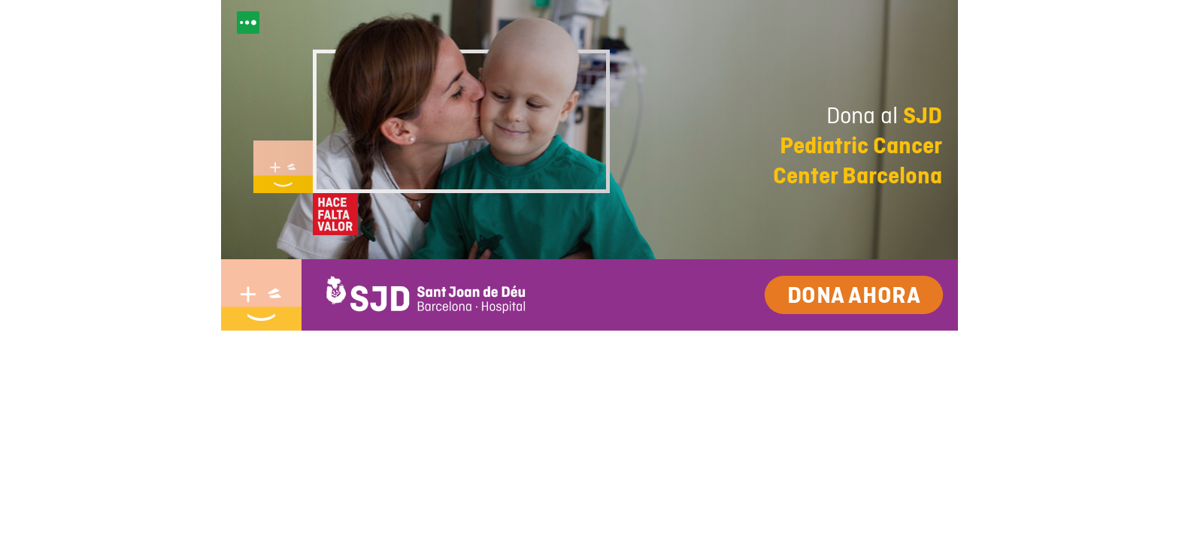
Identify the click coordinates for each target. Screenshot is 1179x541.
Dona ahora (853, 294)
